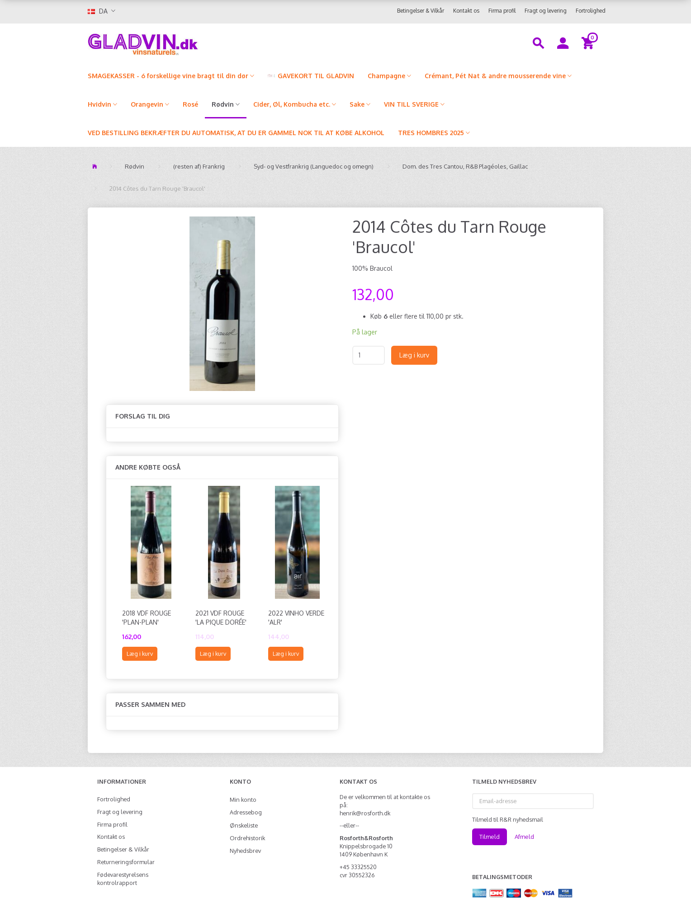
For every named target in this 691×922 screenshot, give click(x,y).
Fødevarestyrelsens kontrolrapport (122, 878)
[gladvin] (180, 42)
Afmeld (524, 836)
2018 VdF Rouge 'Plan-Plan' (146, 617)
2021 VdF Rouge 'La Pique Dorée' (220, 617)
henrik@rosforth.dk (365, 813)
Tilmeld (489, 836)
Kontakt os (466, 10)
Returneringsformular (126, 862)
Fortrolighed (591, 10)
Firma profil (502, 10)
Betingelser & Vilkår (420, 10)
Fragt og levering (546, 10)
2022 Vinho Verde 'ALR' (296, 617)
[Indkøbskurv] (589, 42)
